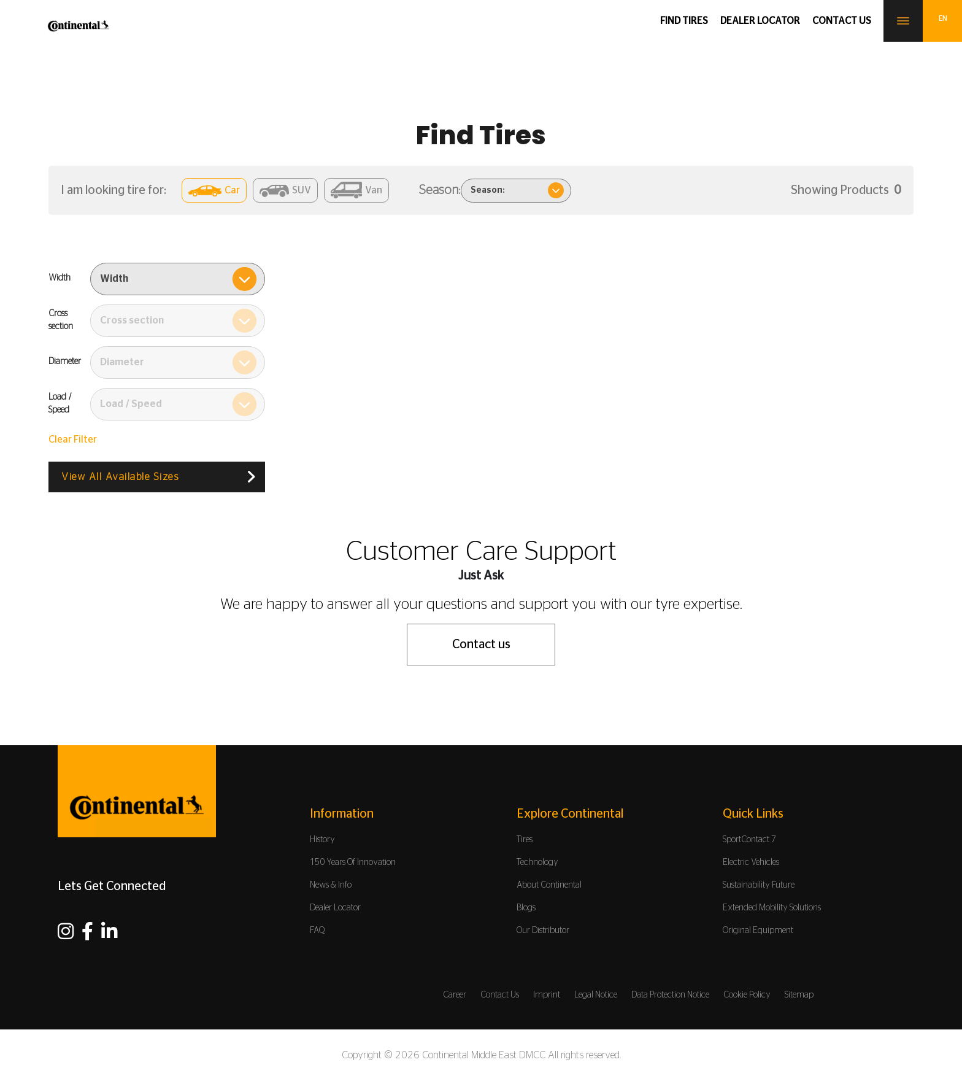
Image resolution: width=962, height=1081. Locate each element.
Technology (537, 862)
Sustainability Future (759, 885)
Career (454, 995)
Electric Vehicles (751, 862)
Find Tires (684, 21)
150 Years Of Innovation (353, 862)
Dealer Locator (760, 21)
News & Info (331, 885)
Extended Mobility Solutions (772, 908)
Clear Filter (72, 439)
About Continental (549, 885)
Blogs (526, 908)
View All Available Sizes (120, 477)
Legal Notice (595, 995)
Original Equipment (758, 930)
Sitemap (799, 995)
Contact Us (499, 995)
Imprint (546, 995)
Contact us (841, 21)
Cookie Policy (747, 995)
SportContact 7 (749, 839)
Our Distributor (543, 930)
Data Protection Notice (670, 995)
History (322, 839)
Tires (525, 839)
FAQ (317, 930)
